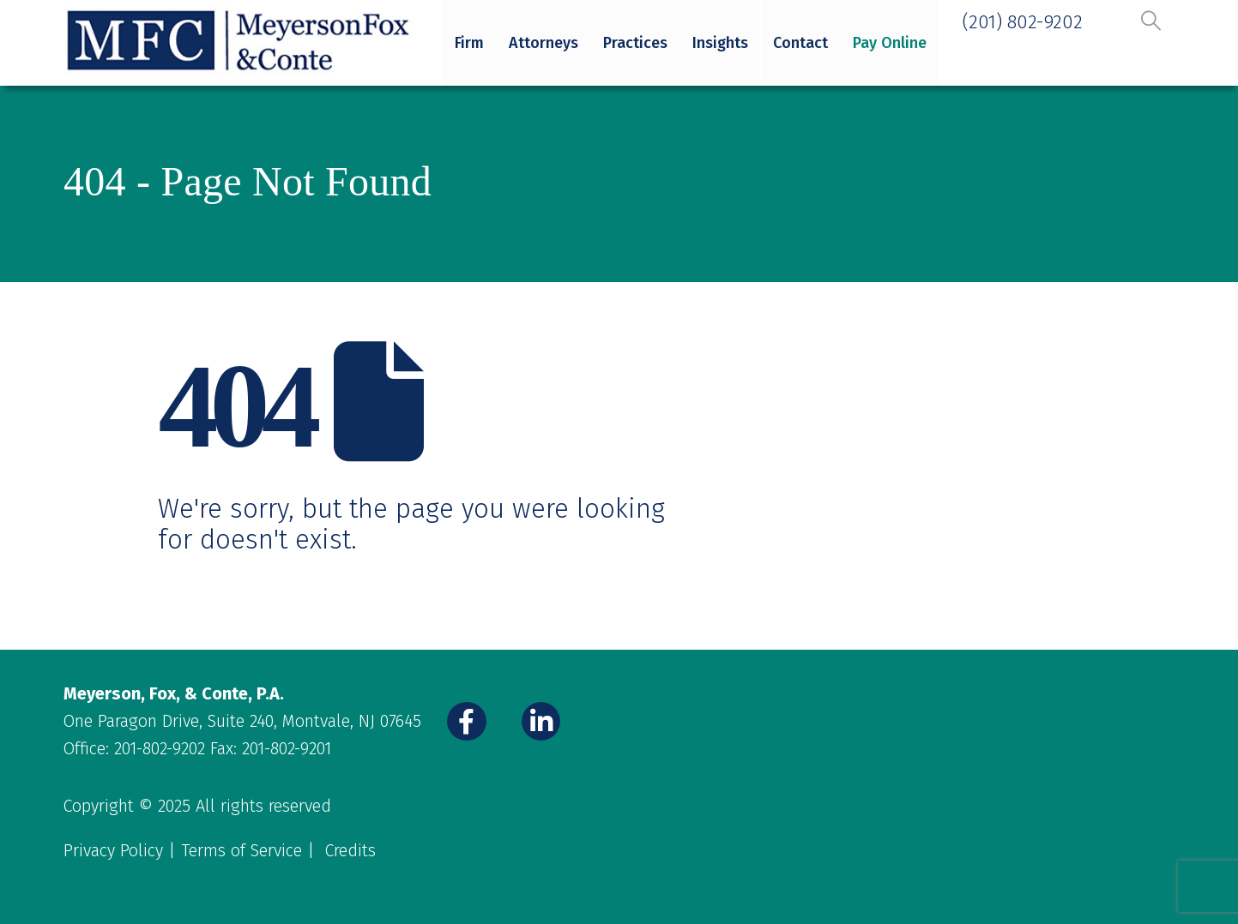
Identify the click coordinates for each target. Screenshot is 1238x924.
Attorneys (543, 42)
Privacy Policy (113, 850)
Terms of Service (241, 850)
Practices (635, 42)
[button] (1150, 20)
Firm (469, 42)
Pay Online (890, 42)
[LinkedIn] (541, 721)
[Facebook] (466, 721)
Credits (350, 850)
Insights (720, 42)
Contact (800, 42)
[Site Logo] (240, 41)
